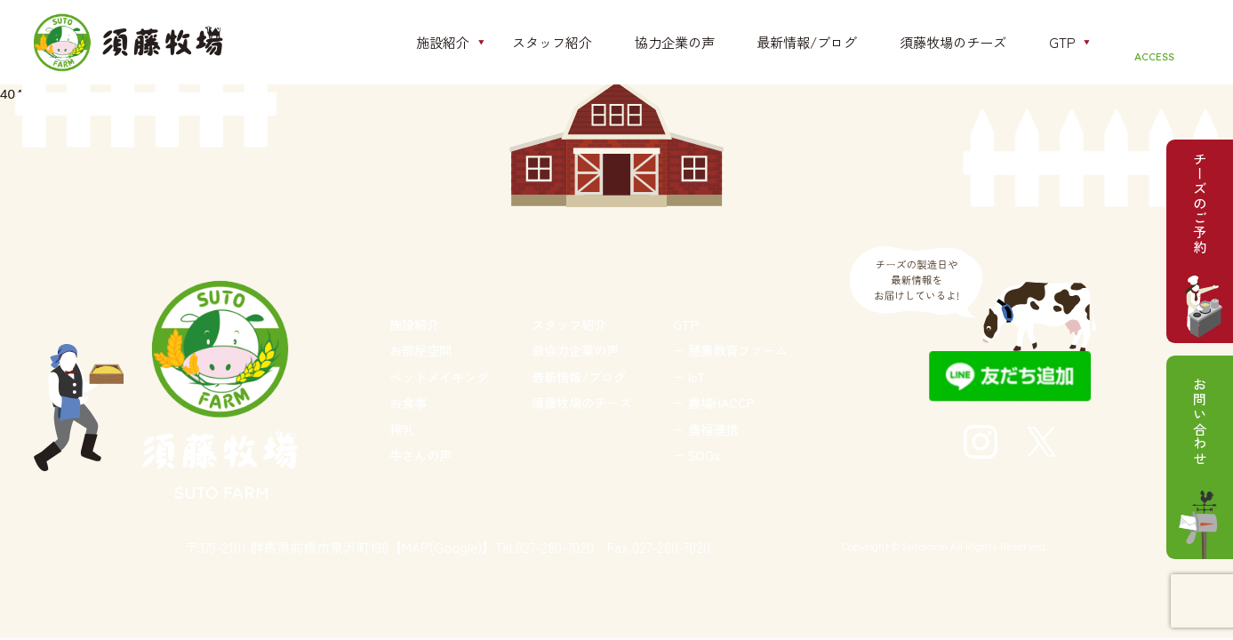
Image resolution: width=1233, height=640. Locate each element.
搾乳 (401, 429)
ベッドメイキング (439, 376)
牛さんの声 (420, 454)
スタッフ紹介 (569, 324)
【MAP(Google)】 (441, 546)
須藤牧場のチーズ (581, 402)
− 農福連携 (705, 429)
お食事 (408, 402)
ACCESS (1154, 57)
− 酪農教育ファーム (730, 349)
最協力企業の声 (575, 349)
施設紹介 (414, 324)
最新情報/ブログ (579, 376)
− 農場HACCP (714, 402)
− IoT (689, 376)
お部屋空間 (420, 349)
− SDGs (696, 454)
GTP (686, 324)
